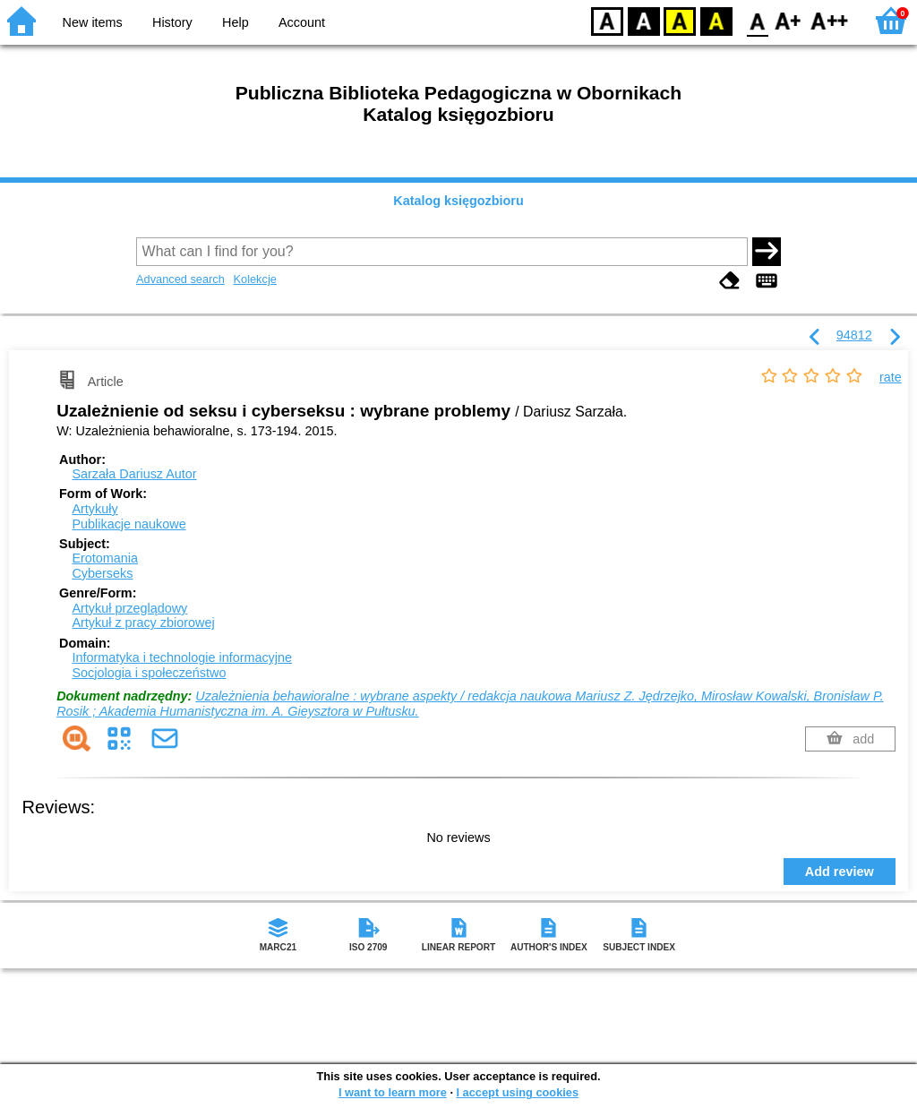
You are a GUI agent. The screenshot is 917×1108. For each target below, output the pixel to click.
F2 (829, 20)
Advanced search (180, 279)
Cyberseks (102, 573)
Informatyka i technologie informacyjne (182, 657)
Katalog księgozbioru (458, 200)
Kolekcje (254, 279)
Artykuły (94, 509)
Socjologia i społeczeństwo (149, 673)
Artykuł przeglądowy (129, 608)
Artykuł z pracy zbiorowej (143, 622)
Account (302, 22)
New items (93, 22)
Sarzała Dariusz (134, 474)
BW (644, 20)
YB (679, 20)
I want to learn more (393, 1092)
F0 (757, 20)
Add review (839, 871)
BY (716, 20)
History (172, 22)
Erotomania (105, 558)
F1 (788, 20)
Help (235, 22)
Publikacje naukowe (128, 524)
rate (890, 377)
